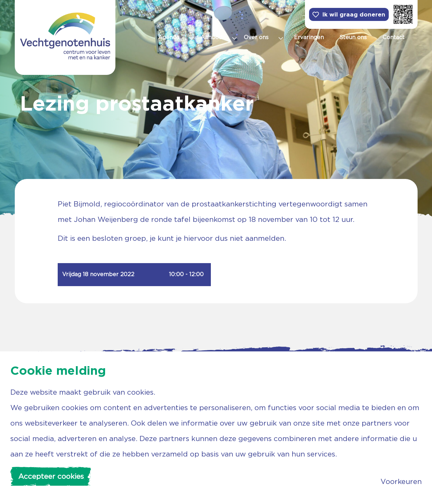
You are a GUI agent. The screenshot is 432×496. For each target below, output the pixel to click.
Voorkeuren (401, 481)
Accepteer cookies (51, 476)
